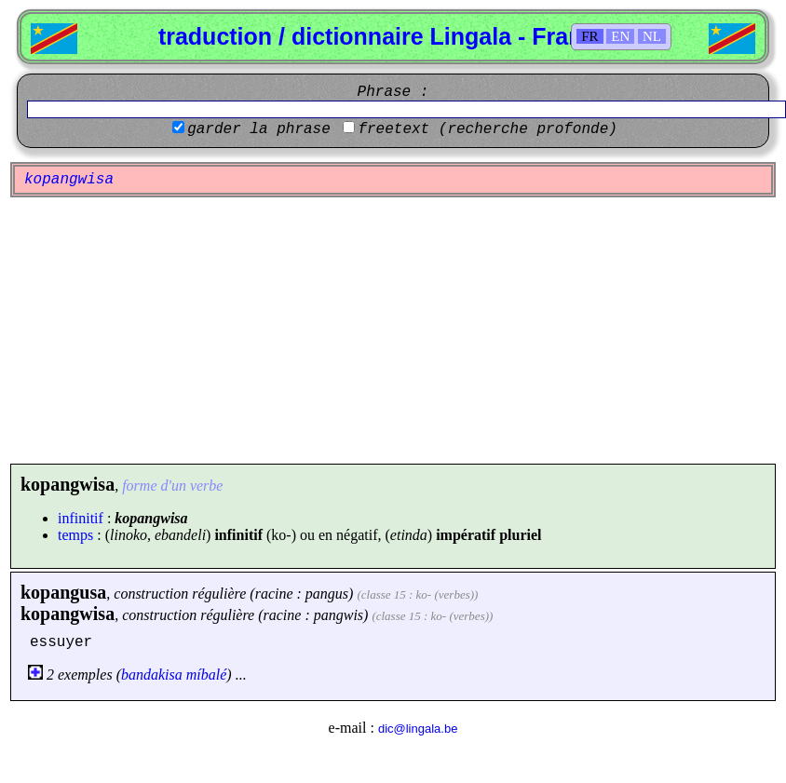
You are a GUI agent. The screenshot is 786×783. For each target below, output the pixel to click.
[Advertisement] (393, 330)
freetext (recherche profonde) (487, 129)
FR (589, 36)
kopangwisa (67, 613)
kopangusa (63, 592)
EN (620, 36)
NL (652, 36)
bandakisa (152, 674)
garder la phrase (259, 129)
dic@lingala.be (417, 729)
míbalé (206, 674)
